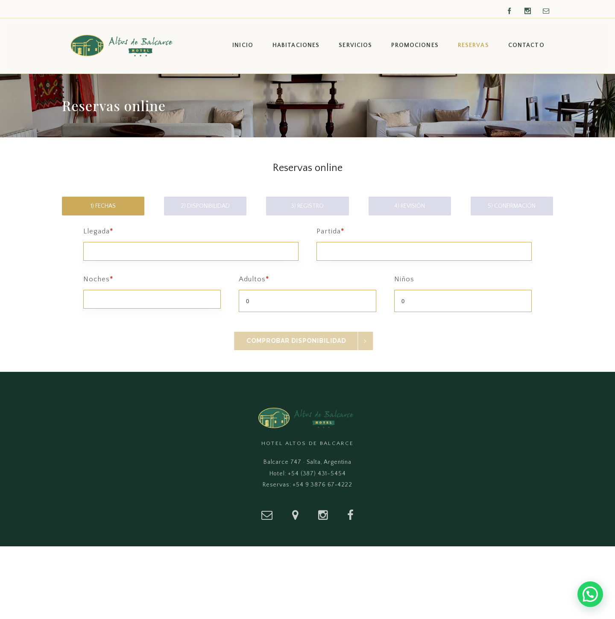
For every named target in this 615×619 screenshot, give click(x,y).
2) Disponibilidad (205, 206)
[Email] (266, 515)
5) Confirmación (512, 206)
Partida (424, 240)
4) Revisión (409, 206)
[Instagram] (323, 515)
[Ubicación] (295, 515)
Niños (463, 293)
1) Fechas (103, 206)
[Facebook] (350, 515)
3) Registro (307, 206)
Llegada (191, 240)
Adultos (307, 293)
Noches (152, 288)
